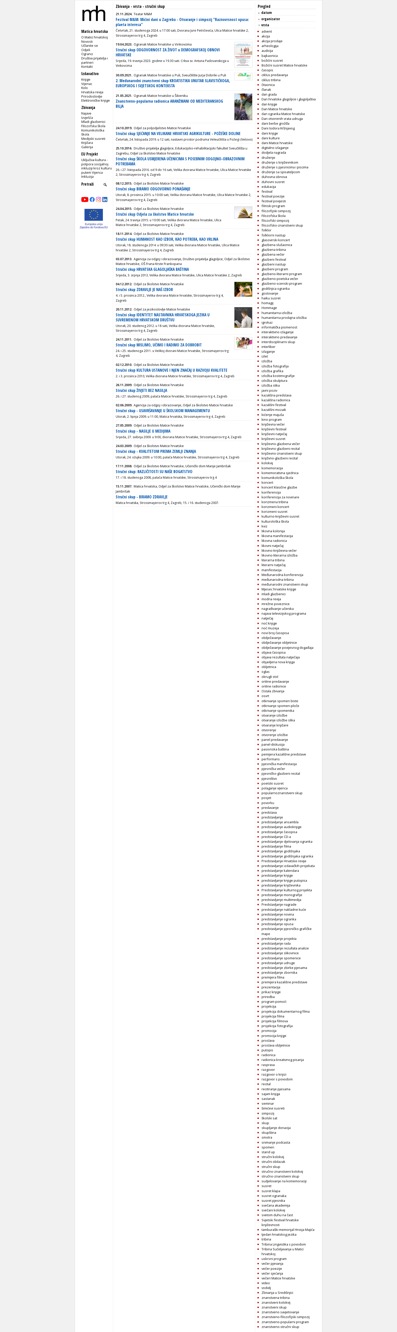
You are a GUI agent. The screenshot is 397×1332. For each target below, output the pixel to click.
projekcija (269, 1006)
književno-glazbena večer (281, 443)
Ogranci (87, 54)
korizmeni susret (274, 511)
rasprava (268, 1064)
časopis (267, 70)
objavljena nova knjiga (278, 662)
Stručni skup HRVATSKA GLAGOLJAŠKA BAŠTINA (152, 269)
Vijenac (86, 83)
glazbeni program (275, 269)
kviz (264, 526)
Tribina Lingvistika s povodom (284, 1244)
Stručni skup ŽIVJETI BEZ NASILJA (141, 390)
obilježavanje (271, 637)
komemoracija (272, 468)
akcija (266, 36)
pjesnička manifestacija (279, 764)
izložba (267, 361)
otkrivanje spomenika (278, 710)
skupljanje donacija (276, 1127)
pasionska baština (275, 749)
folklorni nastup (274, 235)
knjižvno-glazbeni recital (280, 458)
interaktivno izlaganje (278, 332)
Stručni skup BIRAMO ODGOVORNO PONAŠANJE (153, 189)
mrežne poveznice (276, 604)
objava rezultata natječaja (281, 657)
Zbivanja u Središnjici (277, 1292)
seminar (268, 1103)
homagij (267, 303)
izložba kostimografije (278, 375)
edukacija (269, 186)
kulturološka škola (275, 521)
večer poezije (272, 1268)
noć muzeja (270, 628)
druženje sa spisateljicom (281, 172)
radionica (268, 1055)
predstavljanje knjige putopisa (284, 880)
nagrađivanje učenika (278, 608)
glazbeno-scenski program (282, 283)
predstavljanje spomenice (281, 958)
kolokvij (267, 463)
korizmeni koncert (275, 506)
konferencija (271, 492)
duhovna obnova (274, 176)
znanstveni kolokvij (276, 1302)
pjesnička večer (273, 768)
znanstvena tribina (276, 1297)
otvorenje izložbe (275, 734)
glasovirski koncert (276, 240)
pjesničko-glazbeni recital (281, 773)
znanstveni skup (274, 1307)
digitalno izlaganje (275, 147)
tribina (266, 1239)
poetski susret (273, 783)
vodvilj (266, 1287)
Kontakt (87, 66)
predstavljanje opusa (277, 924)
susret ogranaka (274, 1195)
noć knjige (269, 623)
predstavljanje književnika (281, 885)
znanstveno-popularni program (285, 1322)
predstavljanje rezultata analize (285, 948)
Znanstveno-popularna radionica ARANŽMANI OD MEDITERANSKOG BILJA (169, 104)
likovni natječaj (273, 545)
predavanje (270, 807)
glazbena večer (273, 254)
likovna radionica (274, 540)
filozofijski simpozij (276, 211)
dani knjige (270, 133)
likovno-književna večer (279, 550)
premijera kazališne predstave (284, 982)
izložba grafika (272, 371)
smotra (267, 1137)
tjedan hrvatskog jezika (279, 1234)
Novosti (87, 41)
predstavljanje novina (278, 914)
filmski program (273, 206)
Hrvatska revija (92, 92)
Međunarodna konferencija (282, 574)
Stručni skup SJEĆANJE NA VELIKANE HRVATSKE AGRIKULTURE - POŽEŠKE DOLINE (178, 133)
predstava (269, 812)
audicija (267, 50)
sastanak (268, 1098)
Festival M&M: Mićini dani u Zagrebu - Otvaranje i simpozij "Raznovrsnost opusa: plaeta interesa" (182, 22)
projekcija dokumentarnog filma (286, 1011)
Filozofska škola (93, 126)
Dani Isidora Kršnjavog (278, 128)
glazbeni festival (274, 259)
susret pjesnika (273, 1200)
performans (271, 759)
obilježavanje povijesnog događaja (287, 647)
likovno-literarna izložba (279, 555)
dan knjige (269, 104)
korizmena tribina (275, 502)
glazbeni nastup (274, 264)
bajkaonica (270, 55)
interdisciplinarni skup (278, 342)
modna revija (271, 599)
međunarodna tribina (278, 579)
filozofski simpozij (275, 220)
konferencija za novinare (280, 497)
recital (266, 1084)
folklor (266, 230)
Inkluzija (87, 176)
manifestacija (272, 570)
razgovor (268, 1069)
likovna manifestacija (277, 536)
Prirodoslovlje (91, 96)
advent (267, 31)
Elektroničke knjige (95, 100)
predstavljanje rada (276, 943)
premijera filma (273, 977)
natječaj (267, 618)
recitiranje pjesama (276, 1089)
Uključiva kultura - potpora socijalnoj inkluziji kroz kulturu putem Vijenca (96, 166)
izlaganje (268, 351)
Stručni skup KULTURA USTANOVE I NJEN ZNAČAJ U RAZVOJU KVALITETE (171, 370)
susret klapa (271, 1191)
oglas (266, 671)
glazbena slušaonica (277, 244)
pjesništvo (269, 778)
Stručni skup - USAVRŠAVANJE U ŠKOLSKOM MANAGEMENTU (163, 410)
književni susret (273, 438)
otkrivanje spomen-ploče (280, 705)
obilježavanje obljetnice (279, 642)
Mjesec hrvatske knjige (279, 589)
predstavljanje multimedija (281, 899)
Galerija (87, 147)
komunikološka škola (277, 477)
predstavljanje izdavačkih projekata (288, 865)
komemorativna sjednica (280, 473)
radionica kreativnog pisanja (283, 1059)
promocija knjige (274, 1035)
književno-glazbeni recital (281, 448)
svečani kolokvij (273, 1210)
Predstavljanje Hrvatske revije (284, 861)
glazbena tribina (274, 249)
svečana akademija (276, 1205)
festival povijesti (274, 201)
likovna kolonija (273, 531)
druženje (268, 157)
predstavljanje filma (276, 846)
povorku (268, 803)
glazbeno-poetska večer (280, 278)
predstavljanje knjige (277, 875)
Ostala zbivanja (273, 691)
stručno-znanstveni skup (280, 1176)
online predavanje (275, 681)
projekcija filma (273, 1016)
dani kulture (271, 138)
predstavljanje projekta (279, 938)
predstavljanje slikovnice (280, 953)
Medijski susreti (93, 138)
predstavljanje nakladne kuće (284, 909)
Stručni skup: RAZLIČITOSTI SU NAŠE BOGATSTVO (154, 471)
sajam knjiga (271, 1094)
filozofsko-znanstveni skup (282, 225)
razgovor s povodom (277, 1079)
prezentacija (271, 987)
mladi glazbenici (274, 594)
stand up (268, 1152)
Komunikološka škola (92, 132)
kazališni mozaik (274, 409)
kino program (272, 419)
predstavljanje (272, 817)
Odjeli (85, 50)
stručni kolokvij (273, 1157)
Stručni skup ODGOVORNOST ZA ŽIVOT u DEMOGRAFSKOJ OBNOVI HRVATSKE (168, 52)
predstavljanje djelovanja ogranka (287, 841)
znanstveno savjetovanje (280, 1312)
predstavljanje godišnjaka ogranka (287, 856)
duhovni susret (273, 182)
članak (266, 89)
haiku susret (271, 298)
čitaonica (268, 84)
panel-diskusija (273, 744)
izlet (265, 356)
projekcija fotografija (277, 1026)
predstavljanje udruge (278, 963)
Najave (86, 113)
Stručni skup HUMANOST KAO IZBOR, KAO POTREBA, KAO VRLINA (167, 239)
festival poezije (273, 196)
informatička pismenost (279, 327)
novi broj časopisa (275, 633)
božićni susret (272, 60)
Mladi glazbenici (93, 121)
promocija (269, 1030)
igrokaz (267, 322)
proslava (268, 1040)
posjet (266, 797)
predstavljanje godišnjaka (281, 851)
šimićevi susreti (273, 1108)
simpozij (268, 1113)
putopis (267, 1050)
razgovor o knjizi (274, 1074)
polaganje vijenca (275, 788)
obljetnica (269, 666)
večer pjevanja (272, 1263)
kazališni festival (274, 405)
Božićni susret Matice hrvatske (284, 65)
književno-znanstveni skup (282, 453)
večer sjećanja (272, 1273)
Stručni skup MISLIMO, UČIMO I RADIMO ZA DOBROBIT (159, 345)
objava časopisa (274, 652)
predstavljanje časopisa (279, 832)
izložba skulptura (274, 380)
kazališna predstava (276, 395)
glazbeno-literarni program (282, 274)
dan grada (269, 94)
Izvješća (87, 117)
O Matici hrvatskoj (94, 37)
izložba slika (271, 385)
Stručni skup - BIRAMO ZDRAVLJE (142, 497)
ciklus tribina (271, 80)
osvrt (265, 696)
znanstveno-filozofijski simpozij (286, 1317)
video (266, 1283)
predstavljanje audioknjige (282, 827)
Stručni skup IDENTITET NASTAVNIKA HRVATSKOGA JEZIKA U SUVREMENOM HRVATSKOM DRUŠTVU (163, 317)
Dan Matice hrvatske (277, 109)
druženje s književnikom (280, 162)
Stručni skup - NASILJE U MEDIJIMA (143, 431)
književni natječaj (274, 434)
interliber (268, 346)
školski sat (269, 1118)
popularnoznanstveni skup (282, 793)
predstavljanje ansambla (280, 822)
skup (265, 1123)
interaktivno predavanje (279, 337)
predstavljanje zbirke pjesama (284, 967)
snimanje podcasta (276, 1142)
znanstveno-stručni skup (280, 1326)
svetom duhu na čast (277, 1215)
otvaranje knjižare (275, 725)
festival (267, 191)
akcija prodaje (272, 41)
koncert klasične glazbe (279, 487)
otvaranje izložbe (274, 715)
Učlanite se (89, 45)
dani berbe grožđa (275, 123)
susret (266, 1186)
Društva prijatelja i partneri (94, 60)
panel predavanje (275, 739)
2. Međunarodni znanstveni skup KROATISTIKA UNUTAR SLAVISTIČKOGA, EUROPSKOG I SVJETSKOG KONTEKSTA (173, 83)
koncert (267, 482)
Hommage (269, 307)
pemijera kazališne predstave (284, 754)
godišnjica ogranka (276, 288)
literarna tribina (273, 560)
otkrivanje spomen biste (280, 701)
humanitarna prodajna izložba (284, 317)
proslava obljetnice (276, 1045)
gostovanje (270, 293)
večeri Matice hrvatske (278, 1278)
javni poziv (269, 390)
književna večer (273, 424)
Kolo (84, 87)
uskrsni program (274, 1258)
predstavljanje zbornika (279, 972)
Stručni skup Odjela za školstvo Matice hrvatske (155, 214)
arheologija (270, 45)
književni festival (274, 429)
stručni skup (271, 1166)
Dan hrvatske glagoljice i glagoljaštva (289, 99)
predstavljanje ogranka (279, 919)
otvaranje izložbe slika (278, 720)
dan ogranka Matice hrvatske (283, 114)
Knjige (85, 79)
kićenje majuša (273, 414)
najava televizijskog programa (284, 613)
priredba (268, 996)
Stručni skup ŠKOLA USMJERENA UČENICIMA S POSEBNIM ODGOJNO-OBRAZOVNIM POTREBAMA (180, 161)
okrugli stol (270, 676)
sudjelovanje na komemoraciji (284, 1181)
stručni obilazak (273, 1161)
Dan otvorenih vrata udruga (282, 118)
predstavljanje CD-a (276, 836)
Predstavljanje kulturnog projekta (287, 890)
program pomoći (274, 1001)
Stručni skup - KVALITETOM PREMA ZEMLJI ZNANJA (156, 451)
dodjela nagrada (274, 152)
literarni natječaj (274, 565)
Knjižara (87, 142)
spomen (268, 1147)
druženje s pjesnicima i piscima (285, 167)
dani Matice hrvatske (277, 143)
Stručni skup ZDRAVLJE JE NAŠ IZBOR (144, 289)
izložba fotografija (275, 366)
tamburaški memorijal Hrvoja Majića (288, 1229)
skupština (269, 1132)
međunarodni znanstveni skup (285, 584)
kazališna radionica (276, 400)
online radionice (274, 686)
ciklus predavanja (275, 75)
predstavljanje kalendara (280, 870)
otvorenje (269, 730)
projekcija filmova (275, 1021)
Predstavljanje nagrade (279, 904)
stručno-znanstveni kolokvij (282, 1171)
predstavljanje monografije (282, 895)
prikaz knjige (271, 992)
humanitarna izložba (277, 312)
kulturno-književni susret (280, 516)
